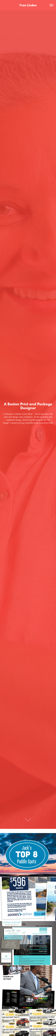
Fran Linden (28, 5)
